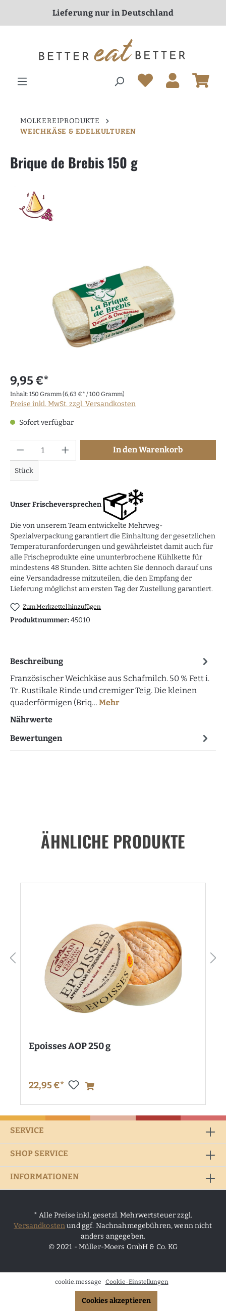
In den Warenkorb (148, 449)
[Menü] (22, 81)
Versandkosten (39, 1226)
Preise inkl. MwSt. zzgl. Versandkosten (73, 404)
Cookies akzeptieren (116, 1300)
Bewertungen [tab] (110, 738)
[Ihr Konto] (172, 82)
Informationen (44, 1176)
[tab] (110, 681)
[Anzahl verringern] (20, 450)
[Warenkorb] (201, 82)
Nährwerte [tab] (31, 719)
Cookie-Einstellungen (136, 1281)
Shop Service (39, 1153)
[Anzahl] (43, 450)
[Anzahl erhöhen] (65, 450)
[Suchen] (119, 81)
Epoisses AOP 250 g (69, 1046)
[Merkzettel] (145, 82)
